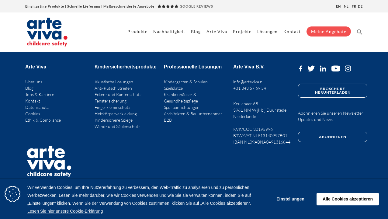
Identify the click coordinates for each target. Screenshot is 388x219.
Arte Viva (216, 31)
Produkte (137, 31)
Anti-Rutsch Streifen (113, 88)
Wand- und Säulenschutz (117, 126)
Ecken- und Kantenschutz (118, 94)
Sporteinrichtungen (181, 107)
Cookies (32, 113)
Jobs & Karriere (39, 94)
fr (354, 6)
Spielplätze (173, 88)
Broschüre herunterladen (333, 90)
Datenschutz (37, 107)
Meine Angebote (328, 31)
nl (346, 6)
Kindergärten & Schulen (186, 81)
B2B (168, 120)
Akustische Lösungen (114, 81)
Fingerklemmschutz (112, 107)
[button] (360, 31)
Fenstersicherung (110, 100)
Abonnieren (332, 136)
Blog (196, 31)
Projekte (242, 31)
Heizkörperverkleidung (116, 113)
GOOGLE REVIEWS (185, 6)
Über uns (33, 81)
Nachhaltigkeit (169, 31)
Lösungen (267, 31)
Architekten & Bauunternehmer (193, 113)
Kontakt (292, 31)
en (338, 6)
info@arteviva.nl (248, 81)
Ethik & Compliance (43, 120)
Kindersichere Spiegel (114, 120)
